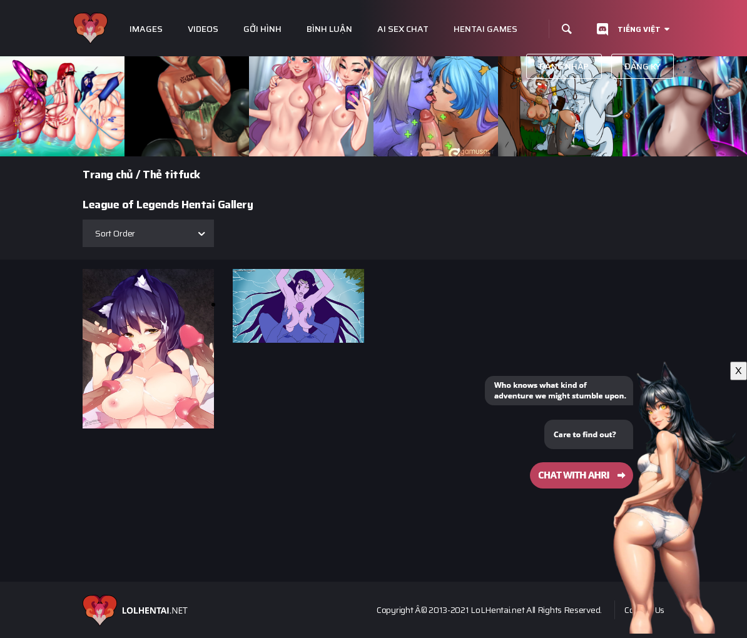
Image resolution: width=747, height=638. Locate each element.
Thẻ (152, 174)
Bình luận (329, 29)
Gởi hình (262, 29)
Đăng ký (642, 66)
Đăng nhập (564, 66)
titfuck (182, 174)
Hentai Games (485, 29)
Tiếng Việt (639, 29)
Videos (203, 29)
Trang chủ (108, 174)
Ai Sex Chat (403, 29)
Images (146, 29)
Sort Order (115, 233)
